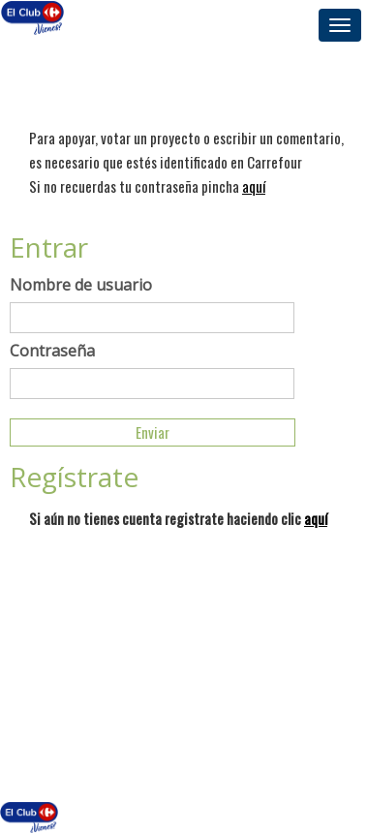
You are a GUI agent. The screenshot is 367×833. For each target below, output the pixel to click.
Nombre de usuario (81, 285)
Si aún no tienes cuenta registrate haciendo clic (178, 518)
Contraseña (52, 350)
